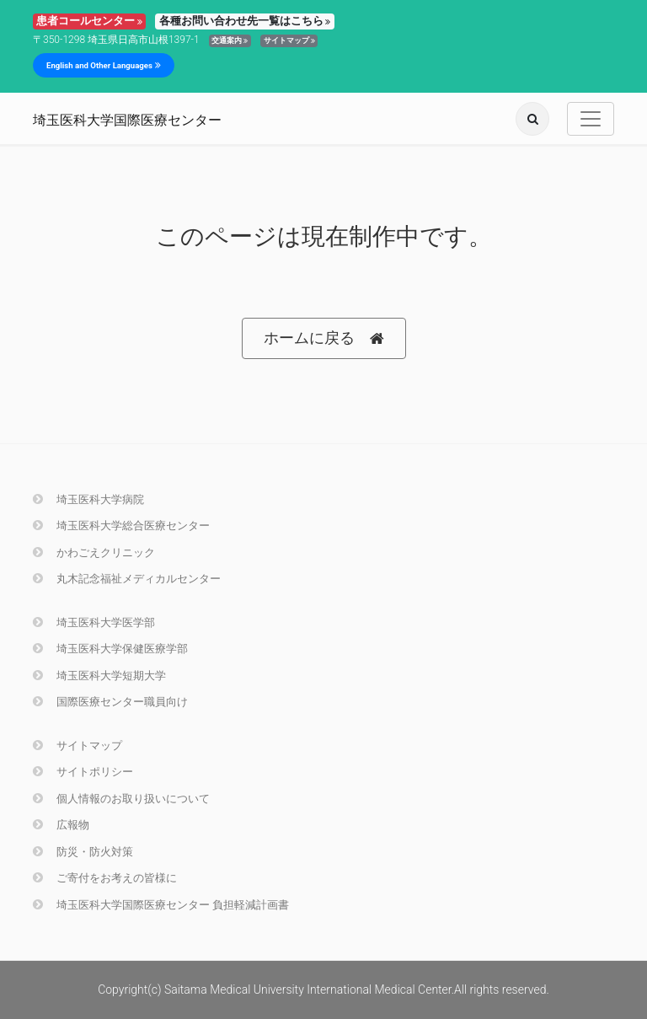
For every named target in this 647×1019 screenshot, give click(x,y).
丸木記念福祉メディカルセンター (127, 578)
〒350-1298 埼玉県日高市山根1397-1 (116, 40)
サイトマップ (289, 40)
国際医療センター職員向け (110, 701)
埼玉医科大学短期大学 (99, 675)
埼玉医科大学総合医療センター (121, 525)
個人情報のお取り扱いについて (121, 798)
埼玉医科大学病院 (88, 499)
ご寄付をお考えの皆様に (105, 878)
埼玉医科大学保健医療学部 (110, 648)
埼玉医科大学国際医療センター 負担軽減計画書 (161, 904)
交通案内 (229, 40)
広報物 (61, 824)
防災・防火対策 (83, 851)
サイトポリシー (83, 771)
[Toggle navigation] (590, 119)
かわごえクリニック (94, 552)
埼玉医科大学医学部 (94, 622)
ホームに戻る (324, 338)
